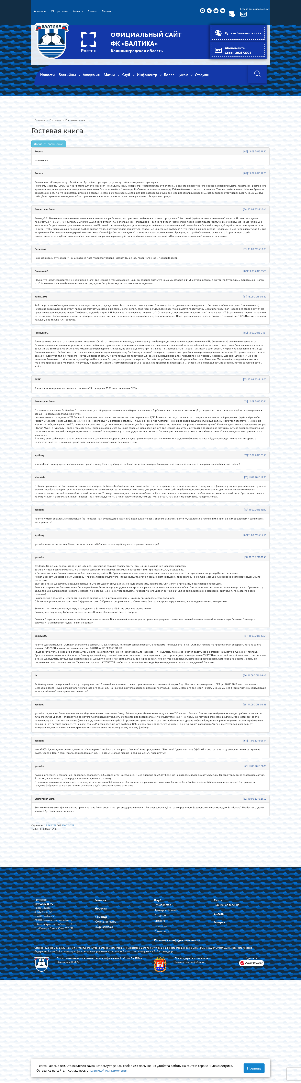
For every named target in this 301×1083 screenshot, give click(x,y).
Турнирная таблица (226, 993)
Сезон (218, 988)
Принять (254, 1068)
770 (68, 912)
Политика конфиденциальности (177, 1028)
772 (78, 912)
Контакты (161, 1014)
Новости (101, 996)
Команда (101, 1005)
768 (57, 912)
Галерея (219, 1010)
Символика (162, 1019)
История (160, 1009)
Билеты (219, 1002)
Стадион (160, 1003)
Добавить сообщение (48, 144)
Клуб (157, 988)
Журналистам (104, 1015)
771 (73, 912)
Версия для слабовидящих (253, 9)
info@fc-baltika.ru (45, 1004)
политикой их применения (108, 1070)
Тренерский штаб (166, 998)
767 (52, 912)
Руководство (163, 993)
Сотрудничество (105, 1009)
